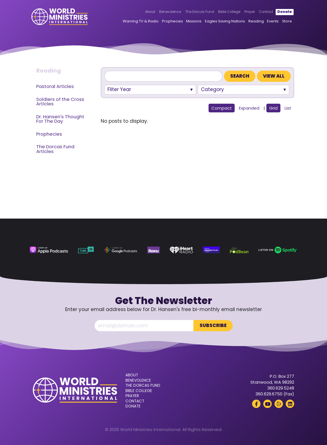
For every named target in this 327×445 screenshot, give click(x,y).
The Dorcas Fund (199, 12)
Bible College (229, 12)
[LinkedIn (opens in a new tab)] (290, 404)
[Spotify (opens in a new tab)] (278, 250)
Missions (193, 21)
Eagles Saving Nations (224, 21)
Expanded (249, 108)
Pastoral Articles (55, 86)
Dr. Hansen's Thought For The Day (60, 119)
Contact (265, 12)
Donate (284, 12)
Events (272, 21)
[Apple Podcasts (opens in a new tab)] (49, 250)
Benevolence (169, 12)
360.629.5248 (280, 388)
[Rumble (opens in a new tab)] (279, 404)
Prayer (249, 12)
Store (286, 21)
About (149, 12)
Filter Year (119, 89)
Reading (255, 21)
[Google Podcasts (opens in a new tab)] (120, 250)
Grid (273, 108)
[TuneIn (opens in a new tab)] (86, 250)
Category (212, 89)
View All (274, 76)
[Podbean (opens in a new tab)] (239, 250)
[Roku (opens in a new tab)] (153, 250)
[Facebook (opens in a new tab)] (256, 404)
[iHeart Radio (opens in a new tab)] (181, 250)
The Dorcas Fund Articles (55, 149)
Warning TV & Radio (140, 21)
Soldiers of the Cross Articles (60, 101)
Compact (221, 108)
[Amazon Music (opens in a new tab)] (211, 250)
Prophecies (171, 21)
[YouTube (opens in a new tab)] (267, 404)
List (288, 108)
